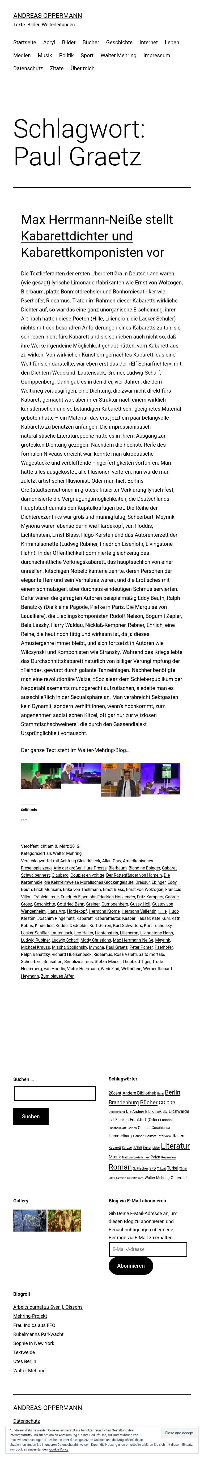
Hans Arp (56, 911)
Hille (162, 911)
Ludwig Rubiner (35, 940)
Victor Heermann (83, 968)
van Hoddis (54, 968)
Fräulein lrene (46, 896)
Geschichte (119, 42)
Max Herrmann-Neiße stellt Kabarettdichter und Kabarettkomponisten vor (97, 236)
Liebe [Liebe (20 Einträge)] (156, 1147)
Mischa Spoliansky (69, 947)
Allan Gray (111, 860)
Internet (148, 42)
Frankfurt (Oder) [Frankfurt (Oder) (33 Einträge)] (144, 1119)
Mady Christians (95, 940)
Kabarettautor (107, 918)
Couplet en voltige (87, 875)
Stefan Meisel (108, 961)
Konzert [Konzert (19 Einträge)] (127, 1147)
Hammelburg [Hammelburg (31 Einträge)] (120, 1135)
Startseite (24, 42)
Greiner (92, 904)
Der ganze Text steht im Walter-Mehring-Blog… (75, 750)
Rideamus (103, 954)
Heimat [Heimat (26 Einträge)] (150, 1136)
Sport (87, 55)
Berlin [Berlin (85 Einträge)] (172, 1092)
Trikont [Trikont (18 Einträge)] (161, 1168)
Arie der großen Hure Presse (80, 868)
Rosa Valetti (125, 954)
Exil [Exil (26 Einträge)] (111, 1120)
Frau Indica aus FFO (34, 1325)
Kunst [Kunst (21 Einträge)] (147, 1147)
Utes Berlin (24, 1361)
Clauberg (60, 875)
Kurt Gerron (100, 925)
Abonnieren (131, 1266)
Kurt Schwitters (127, 925)
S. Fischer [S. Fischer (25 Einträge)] (140, 1168)
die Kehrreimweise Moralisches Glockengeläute (89, 882)
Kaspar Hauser (136, 918)
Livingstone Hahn (156, 932)
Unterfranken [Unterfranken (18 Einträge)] (135, 1178)
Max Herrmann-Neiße (133, 940)
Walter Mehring (119, 55)
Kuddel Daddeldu (72, 925)
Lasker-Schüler (35, 932)
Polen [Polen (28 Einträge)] (155, 1157)
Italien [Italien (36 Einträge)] (178, 1135)
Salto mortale (151, 954)
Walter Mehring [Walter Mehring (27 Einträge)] (157, 1178)
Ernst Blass (113, 889)
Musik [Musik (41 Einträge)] (115, 1156)
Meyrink (162, 940)
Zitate (56, 68)
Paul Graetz (117, 947)
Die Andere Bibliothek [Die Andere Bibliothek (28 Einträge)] (144, 1111)
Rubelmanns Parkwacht (38, 1334)
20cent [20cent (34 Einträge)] (115, 1093)
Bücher (91, 42)
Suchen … (23, 1079)
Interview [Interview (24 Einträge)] (164, 1136)
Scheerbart (31, 961)
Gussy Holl (140, 904)
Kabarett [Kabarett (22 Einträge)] (115, 1147)
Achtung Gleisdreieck (80, 860)
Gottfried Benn (70, 904)
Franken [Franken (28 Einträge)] (122, 1120)
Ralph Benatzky (35, 954)
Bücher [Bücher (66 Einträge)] (149, 1102)
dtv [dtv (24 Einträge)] (165, 1112)
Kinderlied (44, 925)
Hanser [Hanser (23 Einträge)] (138, 1136)
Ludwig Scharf (65, 940)
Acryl (49, 42)
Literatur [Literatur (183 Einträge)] (175, 1145)
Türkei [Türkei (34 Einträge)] (172, 1168)
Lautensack (61, 932)
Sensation (53, 961)
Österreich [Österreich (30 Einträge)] (180, 1177)
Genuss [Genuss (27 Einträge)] (144, 1128)
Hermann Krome (104, 911)
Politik (66, 55)
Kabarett (84, 918)
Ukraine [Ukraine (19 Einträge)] (121, 1178)
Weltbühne (131, 968)
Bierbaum (118, 868)
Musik (45, 55)
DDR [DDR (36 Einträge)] (171, 1102)
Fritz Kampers (150, 896)
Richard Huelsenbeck (71, 954)
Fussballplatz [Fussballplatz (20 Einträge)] (117, 1128)
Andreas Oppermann (47, 15)
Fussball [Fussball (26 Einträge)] (166, 1120)
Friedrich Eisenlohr (78, 896)
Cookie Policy (58, 1449)
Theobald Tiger (136, 961)
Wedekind (110, 968)
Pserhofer (164, 947)
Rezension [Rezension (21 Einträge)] (168, 1157)
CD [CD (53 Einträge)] (162, 1103)
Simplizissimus (78, 961)
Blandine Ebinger (144, 868)
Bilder (69, 42)
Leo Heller (83, 932)
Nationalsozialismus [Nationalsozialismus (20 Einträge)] (136, 1157)
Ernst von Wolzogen (144, 889)
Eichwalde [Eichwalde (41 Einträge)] (179, 1111)
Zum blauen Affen (58, 976)
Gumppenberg (114, 904)
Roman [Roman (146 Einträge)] (120, 1167)
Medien (22, 55)
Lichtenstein (106, 932)
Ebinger (159, 882)
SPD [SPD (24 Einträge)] (152, 1168)
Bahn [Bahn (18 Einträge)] (160, 1093)
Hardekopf (77, 911)
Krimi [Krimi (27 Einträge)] (137, 1147)
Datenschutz (28, 68)
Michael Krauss (35, 947)
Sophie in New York (33, 1343)
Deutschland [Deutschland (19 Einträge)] (117, 1112)
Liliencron (129, 932)
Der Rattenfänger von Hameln (134, 875)
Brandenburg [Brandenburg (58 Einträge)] (124, 1102)
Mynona (96, 947)
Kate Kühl (161, 918)
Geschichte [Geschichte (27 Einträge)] (160, 1128)
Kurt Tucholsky (158, 925)
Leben (172, 42)
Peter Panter (141, 947)
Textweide (24, 1352)
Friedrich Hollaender (116, 896)
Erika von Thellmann (82, 889)
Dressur (142, 882)
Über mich (83, 68)
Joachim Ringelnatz (56, 918)
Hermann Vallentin (139, 911)
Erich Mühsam (47, 889)
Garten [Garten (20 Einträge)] (132, 1128)
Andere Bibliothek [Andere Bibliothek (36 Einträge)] (139, 1093)
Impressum (156, 55)
